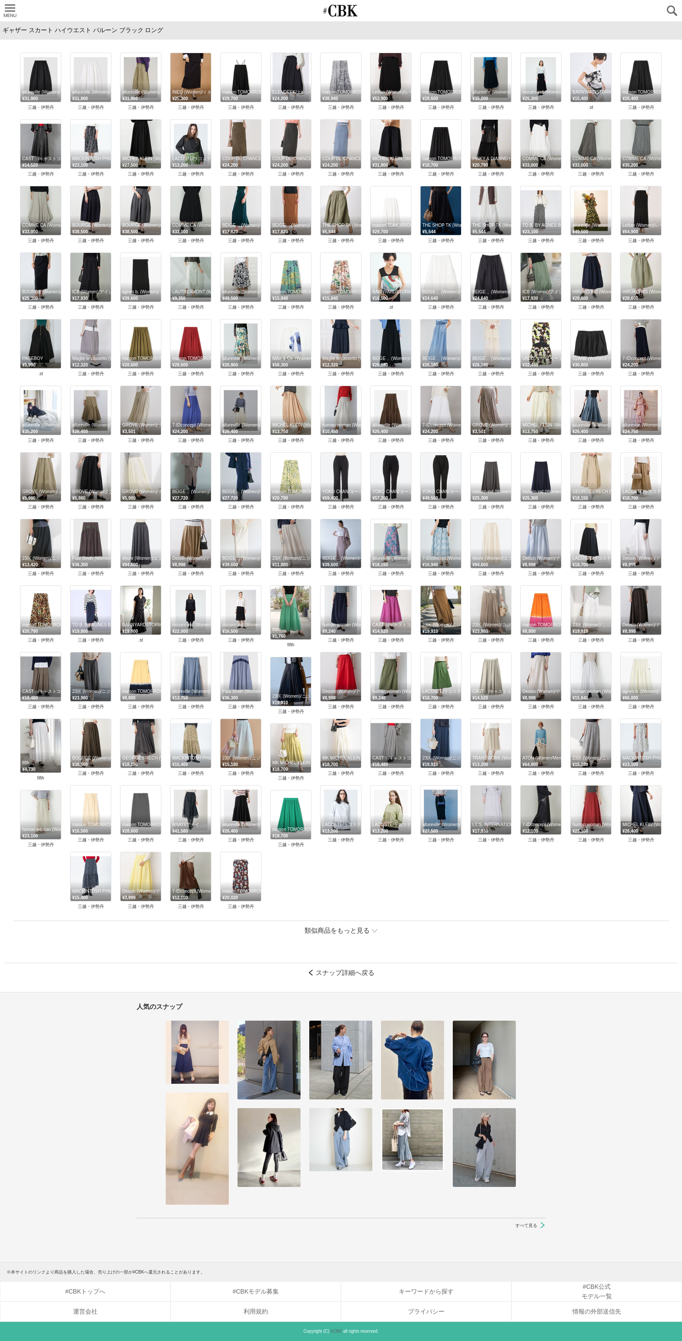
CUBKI (341, 10)
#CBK (336, 1331)
